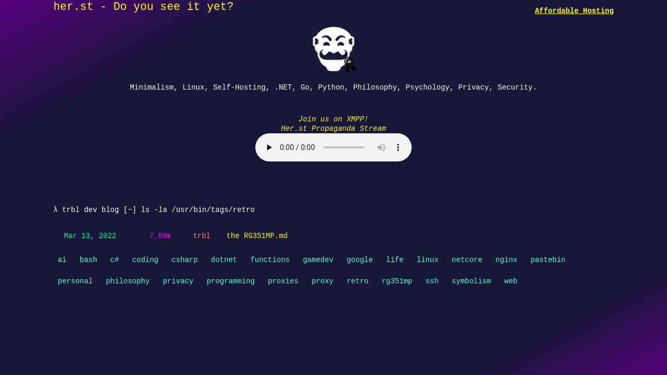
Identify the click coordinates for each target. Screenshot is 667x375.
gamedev (318, 259)
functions (270, 259)
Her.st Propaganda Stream (333, 128)
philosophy (128, 280)
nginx (506, 259)
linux (428, 259)
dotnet (224, 259)
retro (357, 280)
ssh (431, 280)
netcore (467, 259)
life (395, 259)
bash (88, 259)
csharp (184, 259)
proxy (323, 280)
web (510, 280)
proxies (283, 280)
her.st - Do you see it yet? (143, 7)
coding (145, 259)
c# (114, 259)
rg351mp (396, 280)
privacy (178, 280)
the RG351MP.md (257, 235)
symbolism (471, 280)
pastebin (547, 259)
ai (62, 259)
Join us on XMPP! (333, 118)
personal (75, 280)
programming (230, 280)
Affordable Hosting (574, 11)
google (360, 259)
